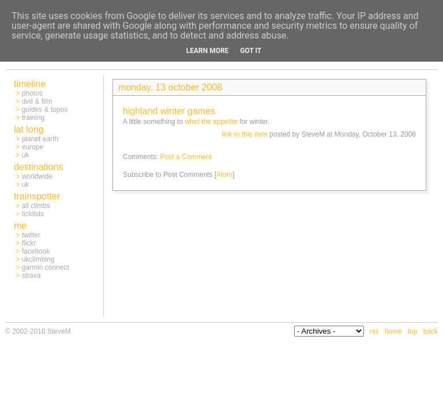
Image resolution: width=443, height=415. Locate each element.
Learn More (207, 51)
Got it (250, 51)
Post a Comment (186, 157)
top (413, 331)
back (430, 331)
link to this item (244, 134)
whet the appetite (211, 122)
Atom (224, 175)
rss (374, 331)
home (393, 331)
